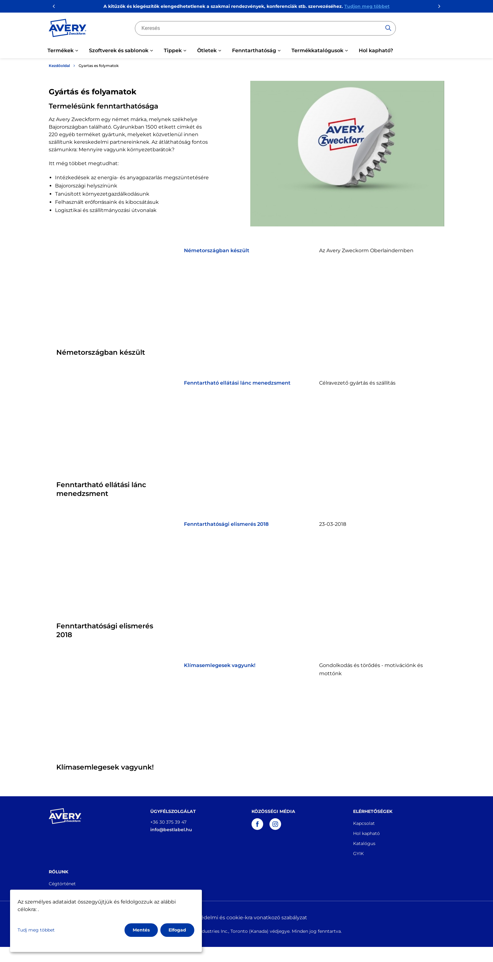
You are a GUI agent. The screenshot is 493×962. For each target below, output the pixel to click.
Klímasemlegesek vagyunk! (219, 665)
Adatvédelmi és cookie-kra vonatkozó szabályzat (246, 917)
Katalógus (364, 843)
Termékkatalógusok (317, 50)
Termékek (60, 50)
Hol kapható (366, 833)
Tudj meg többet (36, 930)
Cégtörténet (62, 884)
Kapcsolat (364, 823)
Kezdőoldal (59, 65)
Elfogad (177, 930)
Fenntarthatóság (254, 50)
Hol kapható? (376, 50)
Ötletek (207, 50)
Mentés (141, 930)
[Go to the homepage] (67, 29)
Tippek (173, 50)
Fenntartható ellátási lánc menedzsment (237, 383)
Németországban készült (216, 250)
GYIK (358, 853)
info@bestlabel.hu (171, 829)
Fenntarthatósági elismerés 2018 (226, 524)
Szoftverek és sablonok (118, 50)
